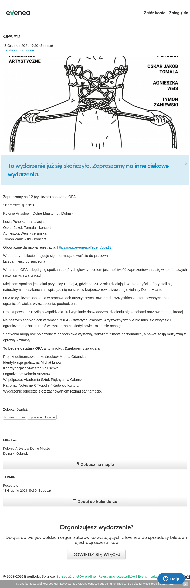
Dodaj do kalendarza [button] (95, 501)
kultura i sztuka (14, 417)
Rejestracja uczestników (116, 576)
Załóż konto (155, 12)
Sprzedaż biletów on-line (76, 576)
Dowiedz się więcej (96, 554)
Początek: (10, 485)
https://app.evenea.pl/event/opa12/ (84, 247)
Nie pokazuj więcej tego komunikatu (150, 583)
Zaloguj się (178, 12)
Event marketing (151, 576)
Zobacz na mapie (20, 50)
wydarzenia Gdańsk (41, 417)
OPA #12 (11, 36)
